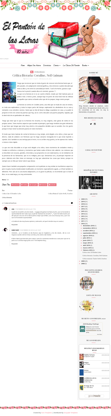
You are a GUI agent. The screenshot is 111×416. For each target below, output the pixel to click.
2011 (83, 221)
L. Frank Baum (89, 387)
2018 (83, 204)
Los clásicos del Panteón (71, 65)
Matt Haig (88, 382)
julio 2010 (86, 238)
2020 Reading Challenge (91, 324)
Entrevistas (47, 65)
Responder (15, 224)
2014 (83, 214)
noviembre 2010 (89, 228)
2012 (83, 219)
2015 (83, 211)
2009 (83, 261)
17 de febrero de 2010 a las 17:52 (25, 209)
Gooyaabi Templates (71, 413)
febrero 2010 (88, 250)
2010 (83, 224)
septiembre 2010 (89, 233)
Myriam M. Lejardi (90, 356)
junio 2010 (87, 240)
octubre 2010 (88, 231)
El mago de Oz (89, 386)
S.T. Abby (88, 364)
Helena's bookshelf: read (94, 349)
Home (23, 65)
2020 (83, 199)
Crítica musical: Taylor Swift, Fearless (95, 259)
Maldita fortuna (89, 355)
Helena (88, 327)
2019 (83, 201)
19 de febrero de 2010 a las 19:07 (30, 230)
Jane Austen (88, 372)
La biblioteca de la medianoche (90, 379)
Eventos (56, 65)
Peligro (86, 363)
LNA (13, 209)
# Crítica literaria (39, 72)
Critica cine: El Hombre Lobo (92, 252)
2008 (83, 264)
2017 (83, 206)
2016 (83, 209)
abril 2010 (86, 245)
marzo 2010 (87, 248)
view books (99, 334)
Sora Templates (46, 413)
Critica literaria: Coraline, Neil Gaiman (95, 255)
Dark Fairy (15, 230)
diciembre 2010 (89, 226)
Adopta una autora (34, 65)
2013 (83, 216)
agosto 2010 (87, 235)
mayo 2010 (87, 243)
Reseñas (84, 65)
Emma (86, 370)
